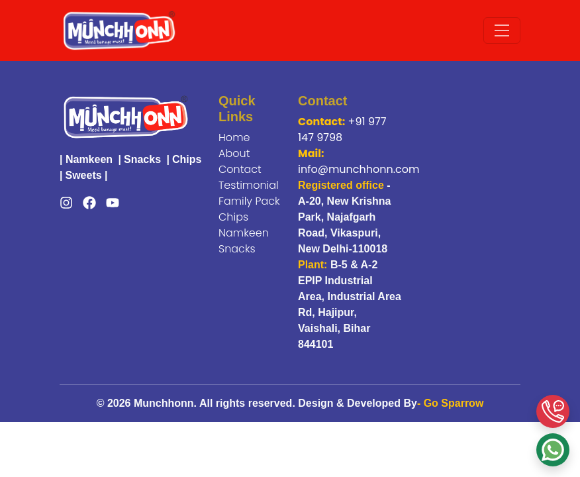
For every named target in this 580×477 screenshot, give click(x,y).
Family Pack (249, 201)
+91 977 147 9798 (342, 129)
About (234, 153)
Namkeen (89, 159)
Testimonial (248, 185)
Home (234, 137)
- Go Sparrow (450, 403)
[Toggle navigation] (501, 30)
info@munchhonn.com (359, 169)
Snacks (142, 159)
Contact (240, 169)
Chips (186, 159)
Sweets (83, 175)
